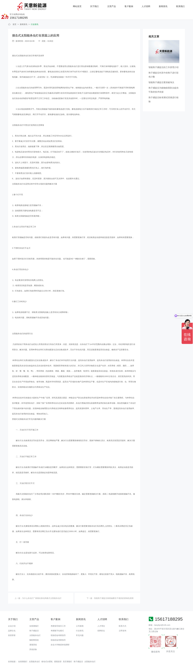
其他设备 (33, 641)
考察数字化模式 (57, 622)
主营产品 (79, 5)
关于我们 (62, 5)
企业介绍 (12, 617)
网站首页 (45, 5)
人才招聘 (113, 5)
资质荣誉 (12, 627)
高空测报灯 (67, 653)
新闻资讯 (131, 5)
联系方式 (122, 617)
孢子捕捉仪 (34, 622)
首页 (14, 16)
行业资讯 (34, 16)
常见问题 (79, 627)
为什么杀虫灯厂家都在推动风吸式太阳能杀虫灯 (42, 590)
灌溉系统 (33, 636)
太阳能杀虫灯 (35, 627)
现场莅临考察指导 (58, 627)
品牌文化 (12, 622)
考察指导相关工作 (58, 617)
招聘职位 (101, 622)
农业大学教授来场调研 (60, 636)
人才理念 (101, 617)
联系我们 (148, 5)
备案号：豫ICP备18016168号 (95, 660)
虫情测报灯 (34, 617)
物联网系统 (34, 631)
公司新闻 (79, 617)
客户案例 (96, 5)
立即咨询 (122, 622)
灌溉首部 (58, 653)
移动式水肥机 (47, 653)
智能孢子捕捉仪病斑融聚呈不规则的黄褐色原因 (113, 590)
